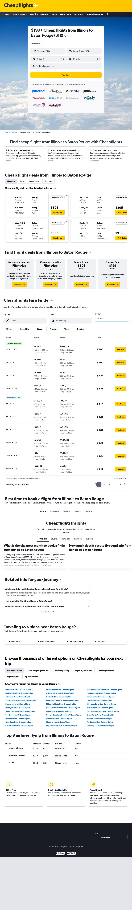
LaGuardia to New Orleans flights (60, 690)
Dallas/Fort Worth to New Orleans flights (63, 708)
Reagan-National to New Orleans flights (62, 700)
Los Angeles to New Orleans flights (101, 693)
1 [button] (98, 484)
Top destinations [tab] (31, 676)
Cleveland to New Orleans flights (19, 726)
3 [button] (109, 484)
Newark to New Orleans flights (18, 690)
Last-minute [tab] (34, 181)
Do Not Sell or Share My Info (58, 847)
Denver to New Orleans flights (17, 704)
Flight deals (65, 14)
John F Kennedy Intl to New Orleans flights (104, 690)
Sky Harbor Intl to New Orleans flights (61, 726)
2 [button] (104, 484)
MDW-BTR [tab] (54, 511)
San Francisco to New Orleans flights (20, 700)
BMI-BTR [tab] (78, 511)
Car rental (78, 14)
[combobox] (37, 43)
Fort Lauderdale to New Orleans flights (103, 711)
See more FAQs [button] (48, 612)
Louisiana (14, 132)
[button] (47, 59)
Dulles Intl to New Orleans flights (19, 693)
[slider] (128, 321)
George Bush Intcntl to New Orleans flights (63, 715)
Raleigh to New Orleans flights (58, 711)
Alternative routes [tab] (14, 671)
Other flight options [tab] (106, 671)
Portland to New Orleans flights (100, 722)
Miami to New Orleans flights (58, 722)
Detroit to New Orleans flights (99, 700)
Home (7, 14)
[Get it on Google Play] (60, 853)
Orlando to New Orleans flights (59, 718)
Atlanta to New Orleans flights (18, 697)
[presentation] (65, 35)
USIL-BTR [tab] (43, 539)
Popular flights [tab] (13, 676)
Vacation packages (39, 14)
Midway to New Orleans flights (100, 708)
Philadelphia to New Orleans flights (61, 704)
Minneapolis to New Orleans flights (101, 704)
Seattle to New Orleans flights (17, 715)
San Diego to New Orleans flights (100, 726)
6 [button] (120, 484)
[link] (19, 284)
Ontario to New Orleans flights (18, 722)
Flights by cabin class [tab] (83, 671)
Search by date (20, 14)
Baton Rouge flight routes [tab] (37, 671)
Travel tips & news (94, 14)
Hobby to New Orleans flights (17, 708)
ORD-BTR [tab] (66, 511)
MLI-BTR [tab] (89, 511)
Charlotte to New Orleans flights (100, 715)
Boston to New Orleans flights (58, 697)
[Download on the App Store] (71, 853)
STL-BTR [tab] (43, 511)
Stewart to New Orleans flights (99, 718)
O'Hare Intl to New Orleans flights (60, 693)
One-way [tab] (48, 181)
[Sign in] (107, 14)
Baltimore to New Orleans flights (100, 697)
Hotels (54, 14)
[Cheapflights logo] (18, 5)
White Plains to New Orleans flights (20, 711)
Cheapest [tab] (11, 181)
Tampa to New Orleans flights (17, 718)
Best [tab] (22, 181)
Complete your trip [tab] (61, 671)
